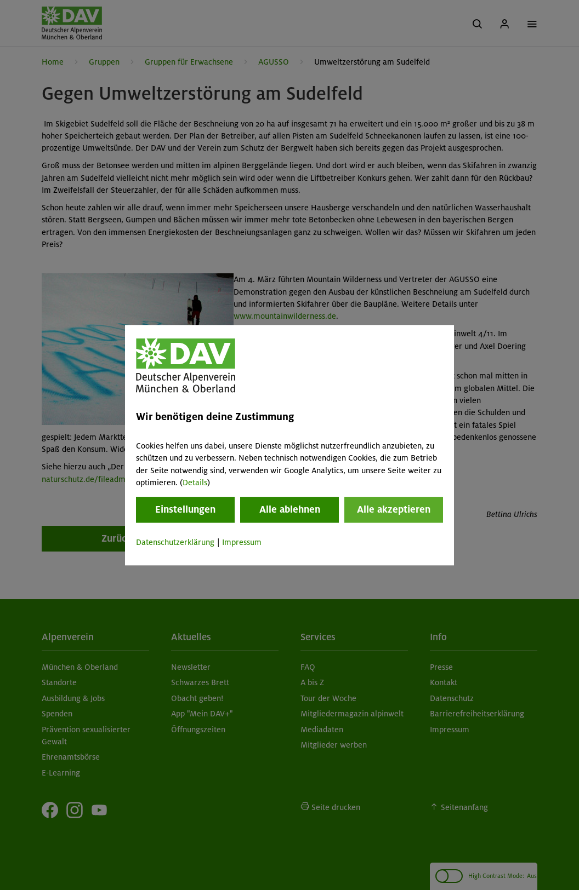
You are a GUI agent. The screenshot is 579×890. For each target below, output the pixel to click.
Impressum (242, 543)
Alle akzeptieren (393, 510)
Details (195, 482)
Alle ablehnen (289, 510)
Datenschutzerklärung (175, 543)
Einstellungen (185, 510)
